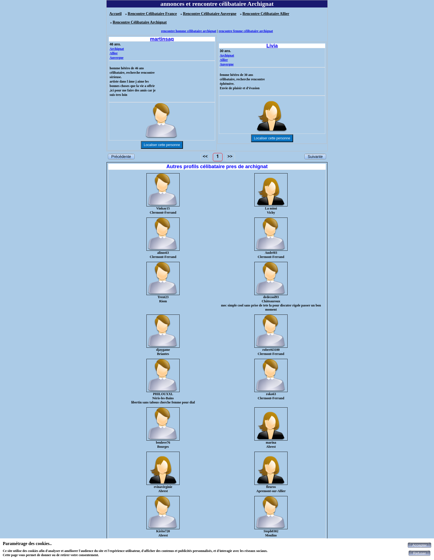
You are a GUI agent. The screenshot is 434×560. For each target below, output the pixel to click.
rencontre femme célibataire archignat (246, 31)
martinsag (162, 39)
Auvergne (116, 58)
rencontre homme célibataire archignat (188, 31)
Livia (272, 45)
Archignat (117, 49)
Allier (114, 53)
